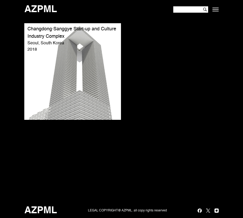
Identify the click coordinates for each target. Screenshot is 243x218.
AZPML (40, 9)
